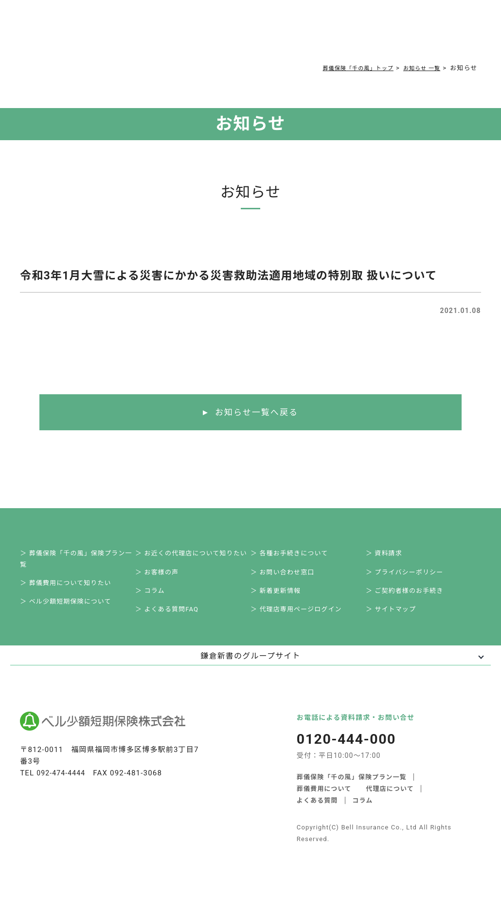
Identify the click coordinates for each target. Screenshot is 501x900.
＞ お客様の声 (162, 577)
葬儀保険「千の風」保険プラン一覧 (352, 788)
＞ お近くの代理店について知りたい (197, 555)
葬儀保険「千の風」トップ (345, 68)
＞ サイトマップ (396, 620)
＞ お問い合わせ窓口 (288, 577)
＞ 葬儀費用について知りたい (71, 588)
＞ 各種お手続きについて (295, 555)
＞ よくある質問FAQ (172, 620)
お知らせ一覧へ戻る (256, 413)
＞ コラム (155, 598)
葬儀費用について (161, 34)
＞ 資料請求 (389, 555)
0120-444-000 (369, 37)
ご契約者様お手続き (288, 34)
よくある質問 (212, 34)
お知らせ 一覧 (418, 68)
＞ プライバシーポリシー (410, 577)
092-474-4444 (62, 784)
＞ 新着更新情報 (281, 598)
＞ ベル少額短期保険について (71, 610)
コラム (244, 34)
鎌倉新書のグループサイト (250, 667)
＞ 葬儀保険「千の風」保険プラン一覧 (81, 561)
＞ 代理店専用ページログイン (302, 620)
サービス (112, 34)
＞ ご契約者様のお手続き (410, 598)
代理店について (390, 800)
